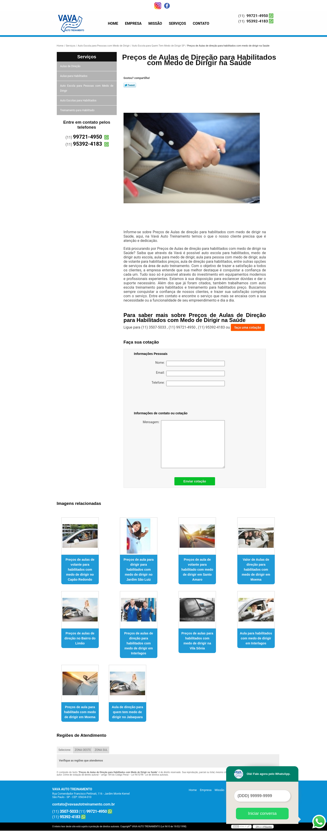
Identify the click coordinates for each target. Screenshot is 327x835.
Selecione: (65, 750)
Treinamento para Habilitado (77, 110)
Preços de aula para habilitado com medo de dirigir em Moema (80, 712)
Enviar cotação (194, 481)
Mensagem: (184, 444)
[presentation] (162, 399)
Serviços (177, 23)
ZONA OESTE (83, 750)
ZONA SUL (101, 750)
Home (113, 23)
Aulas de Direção (70, 66)
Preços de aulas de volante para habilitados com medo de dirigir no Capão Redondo (80, 569)
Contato (201, 23)
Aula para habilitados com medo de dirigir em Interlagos (256, 638)
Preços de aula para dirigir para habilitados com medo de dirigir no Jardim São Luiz (139, 569)
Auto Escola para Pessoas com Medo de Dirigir (87, 88)
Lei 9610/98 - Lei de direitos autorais (149, 775)
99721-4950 (257, 15)
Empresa (133, 23)
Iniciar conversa (262, 813)
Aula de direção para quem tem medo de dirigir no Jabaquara (127, 712)
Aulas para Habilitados (74, 76)
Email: (190, 373)
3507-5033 (69, 811)
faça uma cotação (247, 327)
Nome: (190, 363)
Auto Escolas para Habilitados (78, 100)
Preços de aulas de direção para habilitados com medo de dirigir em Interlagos (138, 643)
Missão (155, 23)
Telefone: (188, 383)
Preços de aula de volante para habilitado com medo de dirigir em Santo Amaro (197, 569)
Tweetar (130, 85)
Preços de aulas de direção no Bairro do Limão (80, 638)
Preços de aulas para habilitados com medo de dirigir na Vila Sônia (197, 640)
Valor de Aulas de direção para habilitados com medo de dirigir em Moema (256, 569)
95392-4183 (257, 21)
